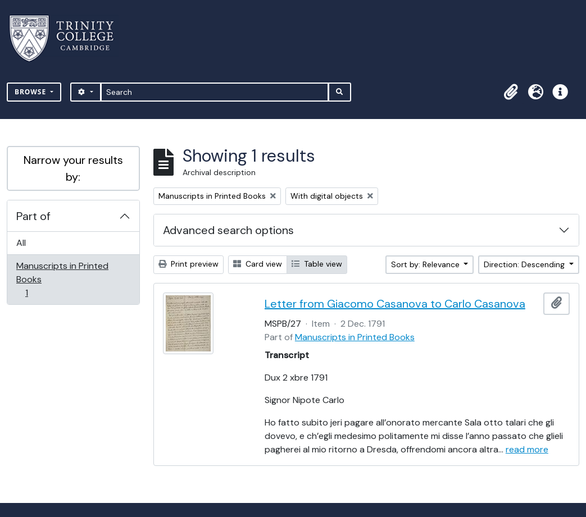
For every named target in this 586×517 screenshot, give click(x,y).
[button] (510, 92)
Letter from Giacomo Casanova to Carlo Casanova (395, 303)
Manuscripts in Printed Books (62, 279)
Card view (257, 264)
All (21, 243)
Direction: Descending (525, 264)
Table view (317, 264)
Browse (31, 92)
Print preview (188, 264)
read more (527, 449)
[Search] (215, 92)
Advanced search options (228, 230)
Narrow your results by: (73, 168)
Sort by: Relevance (426, 264)
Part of (33, 216)
